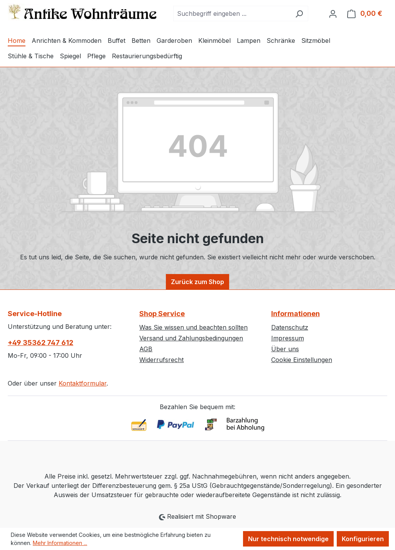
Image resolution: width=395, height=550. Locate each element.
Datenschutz (289, 327)
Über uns (285, 349)
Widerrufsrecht (161, 360)
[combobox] (231, 13)
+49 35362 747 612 (40, 342)
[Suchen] (299, 13)
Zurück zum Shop (197, 282)
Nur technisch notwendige (288, 539)
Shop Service (162, 314)
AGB (145, 349)
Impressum (287, 338)
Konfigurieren (363, 539)
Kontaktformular (82, 383)
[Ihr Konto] (333, 13)
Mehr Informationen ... (60, 543)
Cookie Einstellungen (301, 360)
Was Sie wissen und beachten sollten (193, 327)
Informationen (295, 314)
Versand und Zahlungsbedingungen (191, 338)
